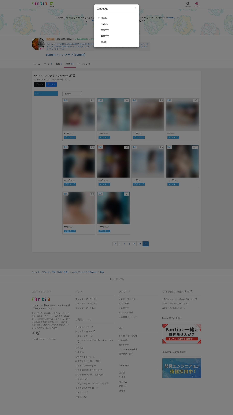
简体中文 (105, 30)
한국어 (104, 42)
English (104, 24)
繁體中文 (105, 36)
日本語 (104, 18)
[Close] (136, 8)
